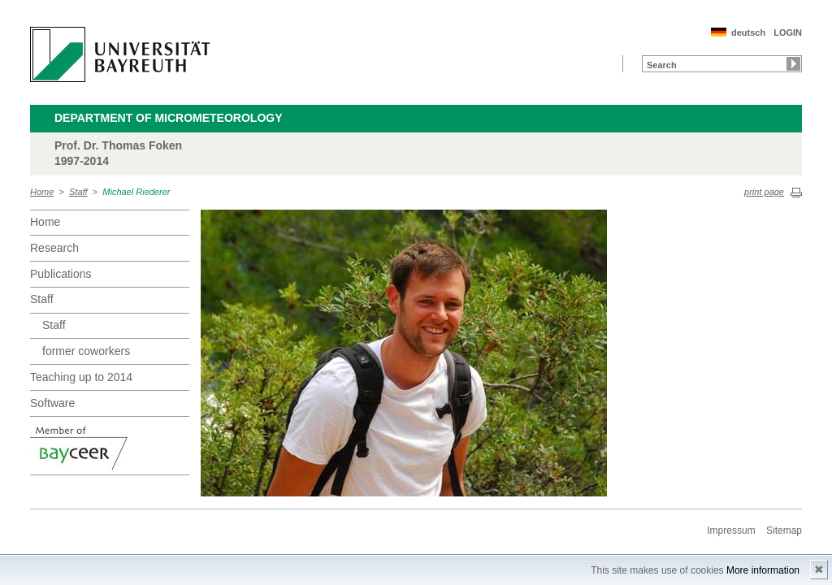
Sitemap (784, 530)
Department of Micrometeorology (168, 117)
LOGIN (788, 32)
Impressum (731, 530)
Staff (78, 192)
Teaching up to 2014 (81, 377)
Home (42, 192)
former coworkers (86, 351)
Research (54, 247)
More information (763, 570)
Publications (61, 273)
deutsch (748, 32)
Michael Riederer (136, 192)
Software (52, 403)
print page (764, 192)
